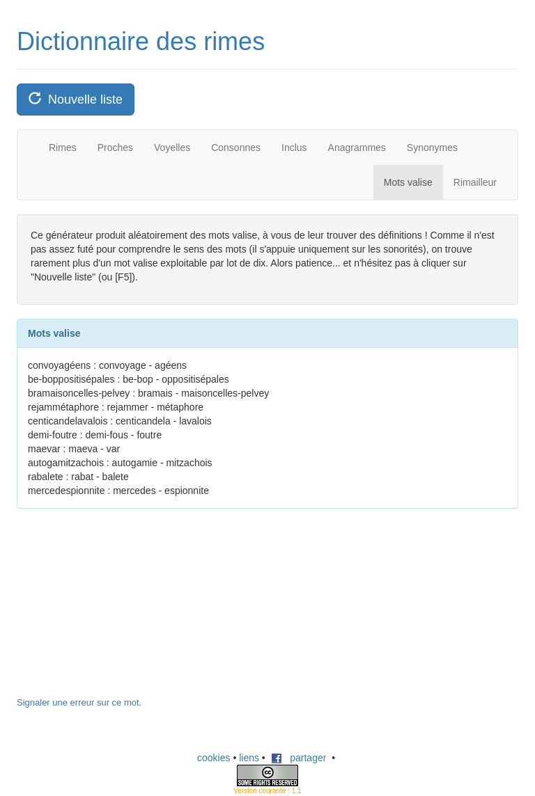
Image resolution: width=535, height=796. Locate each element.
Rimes (63, 147)
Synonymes (432, 147)
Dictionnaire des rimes (141, 41)
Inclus (294, 147)
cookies (213, 757)
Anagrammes (357, 147)
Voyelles (172, 147)
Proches (115, 147)
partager (299, 757)
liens (249, 757)
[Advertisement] (121, 609)
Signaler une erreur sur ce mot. (79, 702)
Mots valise (408, 182)
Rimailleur (475, 182)
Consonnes (236, 147)
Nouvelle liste (76, 99)
